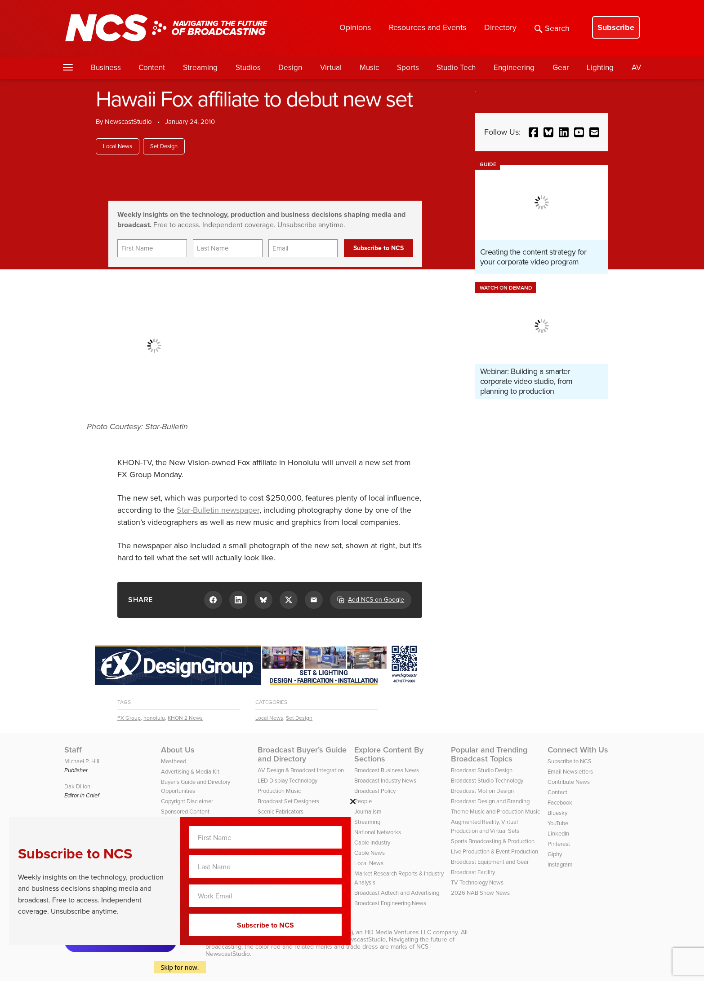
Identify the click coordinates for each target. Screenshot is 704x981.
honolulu (154, 718)
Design (290, 67)
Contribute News (569, 782)
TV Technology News (477, 882)
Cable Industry (372, 842)
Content (151, 67)
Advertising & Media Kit (190, 771)
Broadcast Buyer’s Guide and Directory (302, 754)
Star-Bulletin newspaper (218, 510)
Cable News (369, 853)
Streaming (200, 67)
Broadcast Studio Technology (487, 780)
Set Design (164, 146)
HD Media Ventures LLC (398, 932)
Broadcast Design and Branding (490, 801)
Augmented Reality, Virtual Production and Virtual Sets (485, 826)
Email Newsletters (570, 771)
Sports (408, 67)
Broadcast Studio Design (481, 770)
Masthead (173, 761)
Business (106, 67)
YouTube (558, 823)
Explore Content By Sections (388, 754)
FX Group (129, 718)
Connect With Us (578, 749)
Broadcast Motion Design (482, 791)
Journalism (368, 811)
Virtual (331, 67)
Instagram (560, 864)
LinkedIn (558, 833)
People (363, 801)
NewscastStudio (128, 122)
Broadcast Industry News (385, 780)
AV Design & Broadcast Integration (301, 770)
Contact (557, 792)
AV (636, 67)
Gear (561, 67)
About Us (178, 749)
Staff (73, 749)
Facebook (560, 802)
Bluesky (557, 813)
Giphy (555, 854)
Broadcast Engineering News (390, 903)
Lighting (600, 67)
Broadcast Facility (473, 872)
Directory (500, 27)
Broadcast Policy (375, 791)
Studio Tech (456, 67)
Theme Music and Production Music (495, 811)
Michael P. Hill (81, 761)
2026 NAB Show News (480, 893)
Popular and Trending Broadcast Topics (489, 754)
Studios (248, 67)
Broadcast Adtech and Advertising (396, 893)
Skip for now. (180, 967)
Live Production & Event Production (494, 851)
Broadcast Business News (386, 770)
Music (369, 67)
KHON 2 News (185, 718)
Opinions (355, 27)
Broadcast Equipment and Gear (490, 862)
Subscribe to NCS (570, 761)
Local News (117, 146)
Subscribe (615, 27)
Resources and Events (427, 27)
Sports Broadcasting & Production (493, 841)
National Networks (377, 832)
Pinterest (559, 844)
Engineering (514, 67)
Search (552, 28)
